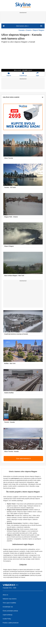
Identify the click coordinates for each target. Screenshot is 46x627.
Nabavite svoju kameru (10, 598)
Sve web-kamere (23, 458)
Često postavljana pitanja (10, 610)
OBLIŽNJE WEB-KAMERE (23, 97)
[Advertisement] (22, 18)
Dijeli (37, 74)
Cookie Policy (7, 618)
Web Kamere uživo (22, 26)
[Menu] (41, 25)
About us (5, 595)
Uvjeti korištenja (7, 614)
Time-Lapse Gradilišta (9, 602)
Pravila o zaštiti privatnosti (10, 622)
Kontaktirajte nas (8, 606)
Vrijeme (8, 74)
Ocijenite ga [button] (23, 74)
